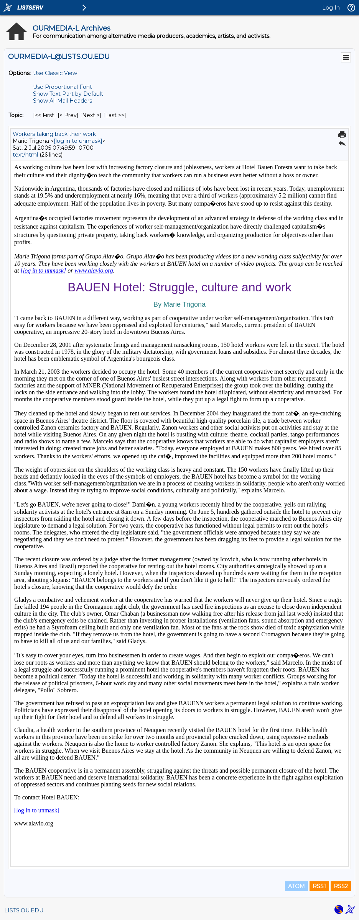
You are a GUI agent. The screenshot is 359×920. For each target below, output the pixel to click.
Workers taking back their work (54, 134)
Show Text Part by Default (68, 93)
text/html (25, 154)
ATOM (296, 886)
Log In (331, 7)
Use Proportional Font (62, 86)
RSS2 (341, 886)
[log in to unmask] (78, 140)
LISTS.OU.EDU (23, 910)
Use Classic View (55, 73)
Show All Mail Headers (62, 100)
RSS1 (319, 886)
